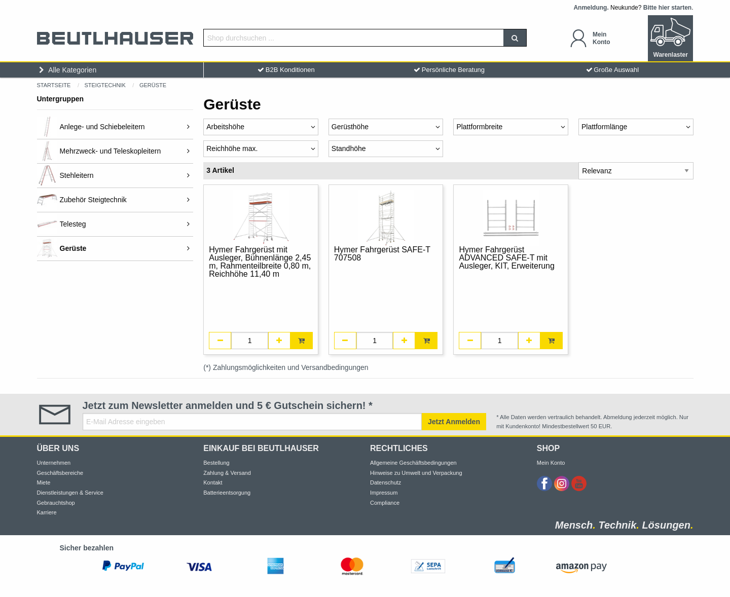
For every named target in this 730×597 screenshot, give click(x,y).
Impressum (383, 493)
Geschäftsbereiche (60, 473)
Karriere (47, 512)
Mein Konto (551, 463)
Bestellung (216, 463)
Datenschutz (385, 482)
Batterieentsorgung (226, 493)
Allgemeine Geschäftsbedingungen (413, 463)
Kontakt (212, 482)
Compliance (384, 503)
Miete (44, 482)
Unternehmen (54, 463)
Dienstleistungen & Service (70, 493)
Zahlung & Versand (227, 473)
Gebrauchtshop (56, 503)
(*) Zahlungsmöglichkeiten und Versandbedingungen (285, 367)
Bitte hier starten (667, 7)
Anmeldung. (590, 7)
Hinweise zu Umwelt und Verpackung (416, 473)
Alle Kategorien (67, 70)
